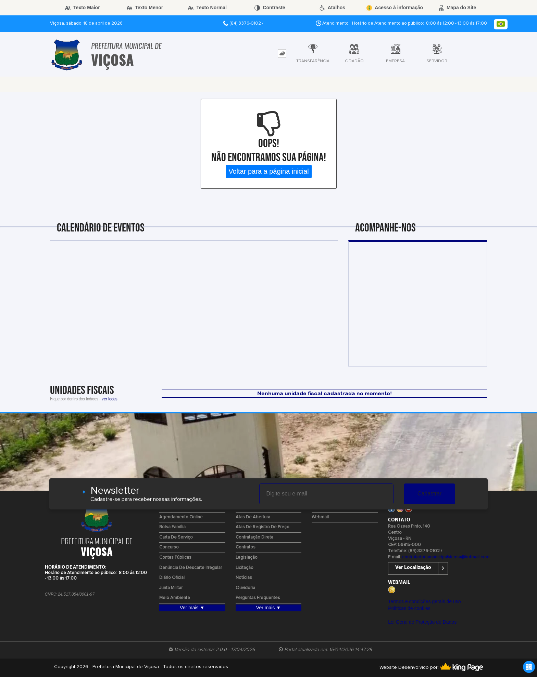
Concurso (169, 547)
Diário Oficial (172, 577)
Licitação (244, 568)
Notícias (244, 577)
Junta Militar (171, 588)
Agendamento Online (181, 517)
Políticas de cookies (409, 608)
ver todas (109, 398)
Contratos (245, 547)
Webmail (320, 517)
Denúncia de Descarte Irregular (190, 568)
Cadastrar (429, 493)
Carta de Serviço (176, 537)
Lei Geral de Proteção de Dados (422, 622)
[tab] (282, 53)
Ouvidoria (245, 588)
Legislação (247, 557)
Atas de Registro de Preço (262, 527)
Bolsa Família (172, 527)
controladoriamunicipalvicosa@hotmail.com (445, 557)
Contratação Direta (254, 537)
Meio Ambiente (174, 598)
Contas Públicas (175, 557)
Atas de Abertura (253, 517)
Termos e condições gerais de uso (424, 601)
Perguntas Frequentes (258, 598)
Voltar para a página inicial (268, 171)
